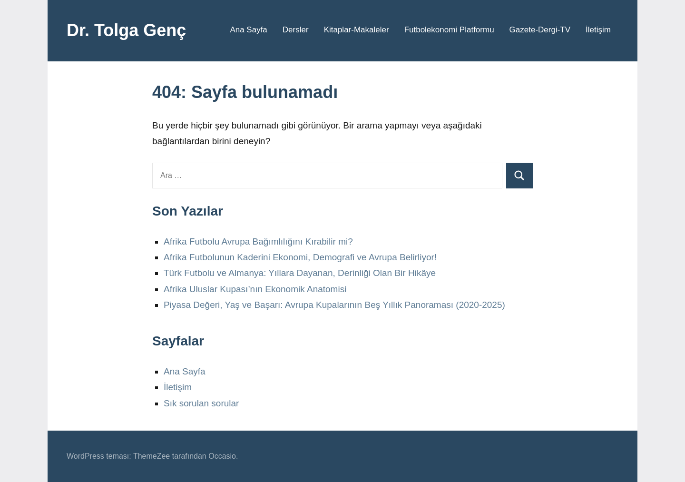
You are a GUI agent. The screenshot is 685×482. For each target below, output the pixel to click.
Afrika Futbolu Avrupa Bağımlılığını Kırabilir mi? (258, 241)
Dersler (296, 29)
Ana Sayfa (248, 29)
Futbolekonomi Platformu (449, 29)
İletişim (598, 29)
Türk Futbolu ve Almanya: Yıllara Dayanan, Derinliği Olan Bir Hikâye (300, 273)
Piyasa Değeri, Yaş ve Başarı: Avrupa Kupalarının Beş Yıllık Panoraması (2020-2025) (334, 305)
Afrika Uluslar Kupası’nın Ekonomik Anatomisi (255, 289)
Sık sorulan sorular (201, 403)
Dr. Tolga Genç (126, 30)
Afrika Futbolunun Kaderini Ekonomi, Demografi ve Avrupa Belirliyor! (300, 257)
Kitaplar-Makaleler (356, 29)
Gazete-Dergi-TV (539, 29)
